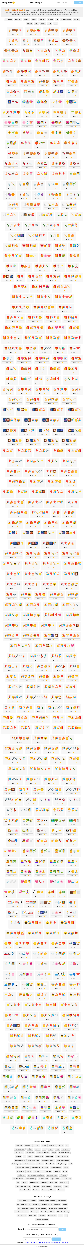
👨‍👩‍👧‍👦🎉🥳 (71, 830)
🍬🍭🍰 (60, 50)
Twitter (27, 1242)
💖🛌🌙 (72, 881)
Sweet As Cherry (17, 1178)
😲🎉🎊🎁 (58, 943)
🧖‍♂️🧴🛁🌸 (29, 1107)
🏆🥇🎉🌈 (11, 820)
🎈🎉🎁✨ (13, 471)
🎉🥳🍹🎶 (33, 686)
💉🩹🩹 (11, 881)
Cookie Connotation (27, 1164)
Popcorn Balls (30, 1152)
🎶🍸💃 (11, 809)
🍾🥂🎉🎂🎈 (51, 225)
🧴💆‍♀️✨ (62, 1117)
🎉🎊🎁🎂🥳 (31, 615)
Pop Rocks (61, 1190)
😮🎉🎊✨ (53, 933)
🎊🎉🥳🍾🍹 (17, 768)
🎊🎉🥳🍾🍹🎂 (40, 768)
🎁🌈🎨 (60, 245)
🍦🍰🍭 (13, 40)
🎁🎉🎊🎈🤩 (35, 327)
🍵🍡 (11, 184)
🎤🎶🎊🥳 (55, 789)
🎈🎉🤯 (22, 491)
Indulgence (18, 19)
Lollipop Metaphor (20, 1160)
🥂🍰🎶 (9, 994)
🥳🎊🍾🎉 (13, 1056)
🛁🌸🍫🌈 (58, 963)
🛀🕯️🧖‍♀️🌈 (58, 953)
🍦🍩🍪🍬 (15, 30)
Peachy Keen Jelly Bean (23, 1186)
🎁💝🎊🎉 (42, 358)
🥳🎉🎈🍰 (31, 1025)
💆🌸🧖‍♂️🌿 (29, 851)
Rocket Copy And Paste (47, 1212)
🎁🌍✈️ (74, 245)
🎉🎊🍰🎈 (33, 604)
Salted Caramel (43, 1178)
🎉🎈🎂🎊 (13, 573)
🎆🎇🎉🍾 (74, 409)
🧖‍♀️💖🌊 (74, 1087)
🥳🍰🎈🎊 (58, 994)
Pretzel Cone (53, 1182)
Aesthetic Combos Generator (47, 1200)
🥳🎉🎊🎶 (35, 1035)
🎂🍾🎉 (7, 389)
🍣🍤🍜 (13, 153)
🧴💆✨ (76, 1117)
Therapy (26, 19)
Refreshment (65, 1149)
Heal (70, 1164)
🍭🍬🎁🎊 (42, 60)
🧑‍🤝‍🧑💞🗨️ (72, 1056)
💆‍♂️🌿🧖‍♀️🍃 (56, 871)
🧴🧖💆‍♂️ (67, 1128)
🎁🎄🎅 (72, 266)
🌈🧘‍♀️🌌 (58, 91)
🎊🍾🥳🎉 (73, 707)
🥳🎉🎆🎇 (13, 1025)
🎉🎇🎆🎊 (49, 543)
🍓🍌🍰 (54, 143)
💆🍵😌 (74, 851)
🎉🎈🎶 (11, 594)
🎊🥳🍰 (72, 81)
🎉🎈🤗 (25, 594)
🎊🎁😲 (7, 717)
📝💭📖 (27, 912)
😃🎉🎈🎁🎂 (33, 922)
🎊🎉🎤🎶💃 (71, 748)
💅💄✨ (71, 840)
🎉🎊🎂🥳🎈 (31, 635)
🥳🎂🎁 (51, 1004)
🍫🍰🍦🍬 (11, 163)
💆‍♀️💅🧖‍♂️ (40, 861)
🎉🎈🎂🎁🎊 (72, 563)
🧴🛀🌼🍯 (19, 1128)
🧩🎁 (20, 1117)
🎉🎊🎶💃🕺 (38, 656)
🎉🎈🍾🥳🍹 (11, 563)
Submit (62, 1229)
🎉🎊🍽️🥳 (51, 604)
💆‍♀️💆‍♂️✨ (72, 861)
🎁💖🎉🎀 (24, 358)
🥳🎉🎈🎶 (71, 1025)
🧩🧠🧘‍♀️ (33, 1117)
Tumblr (58, 1242)
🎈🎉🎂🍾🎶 (33, 471)
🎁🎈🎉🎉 (53, 276)
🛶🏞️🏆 (27, 984)
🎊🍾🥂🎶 (55, 707)
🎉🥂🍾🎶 (15, 686)
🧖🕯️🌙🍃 (74, 1076)
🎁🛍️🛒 (25, 379)
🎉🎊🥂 (27, 666)
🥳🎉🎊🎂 (17, 1035)
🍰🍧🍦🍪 (74, 60)
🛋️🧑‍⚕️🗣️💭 (11, 984)
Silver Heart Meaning (63, 1212)
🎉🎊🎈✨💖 (65, 645)
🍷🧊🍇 (38, 194)
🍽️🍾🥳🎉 (69, 204)
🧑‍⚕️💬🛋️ (24, 1066)
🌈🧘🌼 (43, 91)
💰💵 (62, 892)
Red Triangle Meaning (23, 1204)
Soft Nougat (63, 1175)
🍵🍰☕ (38, 184)
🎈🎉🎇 (51, 471)
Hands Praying (52, 1215)
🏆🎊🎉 (58, 809)
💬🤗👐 (38, 892)
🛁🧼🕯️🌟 (44, 974)
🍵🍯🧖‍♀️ (24, 184)
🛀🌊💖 (24, 953)
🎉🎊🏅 (56, 656)
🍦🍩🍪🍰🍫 (31, 153)
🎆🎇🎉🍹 (56, 409)
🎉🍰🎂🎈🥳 (15, 502)
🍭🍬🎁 (25, 60)
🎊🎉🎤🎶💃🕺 (15, 758)
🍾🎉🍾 (61, 214)
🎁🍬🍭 (11, 266)
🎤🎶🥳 (31, 799)
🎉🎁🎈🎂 (51, 522)
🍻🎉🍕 (13, 204)
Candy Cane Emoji (33, 1160)
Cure (36, 23)
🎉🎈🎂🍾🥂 (51, 563)
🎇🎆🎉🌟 (15, 440)
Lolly (18, 1182)
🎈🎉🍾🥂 (69, 461)
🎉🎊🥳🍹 (44, 666)
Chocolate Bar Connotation (40, 1167)
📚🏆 (72, 902)
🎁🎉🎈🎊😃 (20, 307)
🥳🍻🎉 (74, 994)
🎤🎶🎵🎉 (73, 789)
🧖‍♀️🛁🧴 (25, 1097)
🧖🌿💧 (7, 1076)
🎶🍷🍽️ (74, 799)
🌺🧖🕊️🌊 (73, 122)
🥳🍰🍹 (42, 994)
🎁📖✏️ (11, 368)
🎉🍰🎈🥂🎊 (54, 502)
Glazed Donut (50, 1164)
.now (7, 2)
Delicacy (76, 19)
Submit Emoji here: (24, 1229)
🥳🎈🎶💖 (11, 1015)
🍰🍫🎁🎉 (24, 71)
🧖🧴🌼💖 (29, 1087)
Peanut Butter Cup (25, 1190)
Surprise (50, 19)
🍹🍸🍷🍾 (73, 194)
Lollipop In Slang (61, 1164)
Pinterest (47, 1242)
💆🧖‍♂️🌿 (11, 861)
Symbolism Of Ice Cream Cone (42, 1171)
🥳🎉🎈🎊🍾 (51, 1025)
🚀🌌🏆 (74, 943)
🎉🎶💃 (60, 666)
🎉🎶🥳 (74, 666)
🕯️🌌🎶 (42, 912)
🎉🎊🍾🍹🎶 (71, 604)
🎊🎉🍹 (25, 727)
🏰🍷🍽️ (42, 830)
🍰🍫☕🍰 (11, 173)
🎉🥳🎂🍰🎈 (53, 686)
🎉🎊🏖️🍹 (11, 666)
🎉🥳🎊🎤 (15, 697)
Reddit (53, 1242)
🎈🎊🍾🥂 (74, 491)
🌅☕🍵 (29, 91)
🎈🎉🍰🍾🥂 (35, 461)
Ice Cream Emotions (63, 1160)
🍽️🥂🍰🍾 (9, 214)
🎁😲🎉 (11, 379)
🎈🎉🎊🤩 (55, 481)
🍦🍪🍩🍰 (51, 153)
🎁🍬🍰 (11, 81)
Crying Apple (34, 1212)
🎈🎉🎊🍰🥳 (69, 471)
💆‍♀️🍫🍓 (25, 861)
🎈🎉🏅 (71, 481)
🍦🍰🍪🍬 (69, 30)
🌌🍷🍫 (13, 101)
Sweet (49, 23)
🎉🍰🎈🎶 (35, 502)
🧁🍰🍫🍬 (13, 91)
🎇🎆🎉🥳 (69, 440)
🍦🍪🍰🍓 (33, 30)
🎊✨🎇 (9, 789)
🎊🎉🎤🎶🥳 (38, 758)
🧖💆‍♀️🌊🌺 (56, 1076)
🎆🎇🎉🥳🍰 (51, 420)
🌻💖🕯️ (27, 132)
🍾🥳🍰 (69, 235)
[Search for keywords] (64, 2)
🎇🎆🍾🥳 (74, 430)
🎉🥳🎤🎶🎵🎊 (36, 697)
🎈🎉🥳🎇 (38, 491)
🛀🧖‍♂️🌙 (74, 953)
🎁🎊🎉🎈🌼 (13, 348)
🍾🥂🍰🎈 (13, 225)
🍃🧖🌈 (11, 143)
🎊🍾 (40, 707)
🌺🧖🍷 (42, 122)
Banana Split (21, 1171)
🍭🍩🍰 (74, 50)
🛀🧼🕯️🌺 (26, 963)
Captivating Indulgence (48, 1190)
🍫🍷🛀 (27, 163)
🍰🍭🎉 (76, 71)
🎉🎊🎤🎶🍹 (17, 656)
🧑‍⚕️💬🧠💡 (40, 1066)
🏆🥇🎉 (72, 809)
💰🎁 (51, 892)
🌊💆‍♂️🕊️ (72, 91)
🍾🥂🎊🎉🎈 (36, 235)
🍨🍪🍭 (38, 40)
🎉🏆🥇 (11, 676)
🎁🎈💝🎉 (20, 286)
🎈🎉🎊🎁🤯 (17, 481)
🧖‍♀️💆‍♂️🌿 (60, 1087)
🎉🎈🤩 (40, 594)
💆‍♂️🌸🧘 (40, 871)
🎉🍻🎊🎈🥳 (18, 512)
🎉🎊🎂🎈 (11, 635)
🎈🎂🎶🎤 (15, 461)
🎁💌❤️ (74, 348)
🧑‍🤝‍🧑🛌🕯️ (9, 1066)
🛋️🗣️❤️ (74, 974)
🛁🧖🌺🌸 (26, 974)
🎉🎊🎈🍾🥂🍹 (20, 645)
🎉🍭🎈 (58, 81)
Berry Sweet (57, 1186)
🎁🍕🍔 (74, 255)
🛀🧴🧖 (9, 963)
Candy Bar (57, 1171)
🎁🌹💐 (60, 255)
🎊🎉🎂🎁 (33, 748)
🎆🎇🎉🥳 (31, 420)
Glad (60, 1215)
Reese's (66, 1186)
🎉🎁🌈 (69, 512)
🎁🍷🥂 (58, 266)
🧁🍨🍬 (29, 1056)
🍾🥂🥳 (54, 235)
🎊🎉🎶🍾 (58, 758)
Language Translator (42, 1219)
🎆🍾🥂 (7, 409)
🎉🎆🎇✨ (17, 543)
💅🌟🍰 (42, 840)
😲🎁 (7, 943)
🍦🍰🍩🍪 (51, 30)
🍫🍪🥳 (27, 50)
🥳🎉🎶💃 (53, 1045)
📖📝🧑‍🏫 (60, 902)
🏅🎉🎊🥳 (42, 809)
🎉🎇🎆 (33, 543)
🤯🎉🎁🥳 (58, 984)
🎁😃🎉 (54, 368)
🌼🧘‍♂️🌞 (56, 132)
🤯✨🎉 (74, 984)
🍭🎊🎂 (58, 60)
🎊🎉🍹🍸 (42, 727)
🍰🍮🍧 (27, 173)
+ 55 (55, 23)
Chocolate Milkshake (43, 1152)
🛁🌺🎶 (74, 963)
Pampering (42, 19)
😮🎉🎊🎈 (35, 933)
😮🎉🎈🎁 (67, 922)
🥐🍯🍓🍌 (26, 994)
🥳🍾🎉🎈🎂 (33, 1004)
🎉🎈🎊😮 (49, 584)
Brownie (18, 1156)
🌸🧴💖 (27, 122)
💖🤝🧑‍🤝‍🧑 (9, 892)
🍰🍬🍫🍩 (42, 71)
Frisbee (65, 1204)
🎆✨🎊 (43, 430)
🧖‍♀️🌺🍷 (45, 1087)
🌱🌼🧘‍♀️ (76, 112)
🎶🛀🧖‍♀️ (25, 809)
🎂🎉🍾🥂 (15, 399)
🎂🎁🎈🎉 (24, 389)
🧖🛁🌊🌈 (11, 1087)
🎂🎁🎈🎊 (42, 389)
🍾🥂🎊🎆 (17, 235)
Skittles (66, 1167)
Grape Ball (43, 1182)
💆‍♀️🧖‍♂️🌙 (11, 871)
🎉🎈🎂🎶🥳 (33, 573)
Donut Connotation (56, 1167)
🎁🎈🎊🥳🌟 (73, 276)
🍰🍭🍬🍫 (60, 71)
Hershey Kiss (21, 1175)
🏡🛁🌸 (13, 830)
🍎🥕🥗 (40, 143)
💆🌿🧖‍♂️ (60, 851)
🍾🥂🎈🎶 (31, 225)
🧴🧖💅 (53, 1128)
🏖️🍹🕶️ (42, 820)
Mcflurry (30, 1156)
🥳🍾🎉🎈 (13, 1004)
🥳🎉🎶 (51, 1035)
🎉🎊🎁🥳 (29, 625)
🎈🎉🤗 (7, 491)
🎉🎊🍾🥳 (11, 615)
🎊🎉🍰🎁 (74, 717)
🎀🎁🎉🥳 (29, 245)
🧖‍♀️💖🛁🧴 (9, 1097)
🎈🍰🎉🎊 (24, 450)
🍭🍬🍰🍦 (9, 60)
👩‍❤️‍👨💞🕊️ (27, 840)
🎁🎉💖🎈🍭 (56, 327)
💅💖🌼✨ (11, 851)
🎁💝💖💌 (60, 358)
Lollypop (24, 1182)
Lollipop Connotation (62, 1156)
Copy (13, 34)
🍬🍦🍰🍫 (44, 50)
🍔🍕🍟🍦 (71, 143)
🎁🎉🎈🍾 (44, 296)
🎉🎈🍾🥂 (51, 553)
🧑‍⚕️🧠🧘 (74, 1066)
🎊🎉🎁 (58, 727)
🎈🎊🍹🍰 (56, 491)
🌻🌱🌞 (13, 132)
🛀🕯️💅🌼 (40, 953)
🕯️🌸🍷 (56, 912)
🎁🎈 (20, 276)
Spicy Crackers (46, 1186)
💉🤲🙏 (72, 871)
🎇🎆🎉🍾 (51, 440)
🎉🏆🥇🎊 (27, 676)
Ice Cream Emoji (66, 1178)
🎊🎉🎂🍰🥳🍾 (61, 738)
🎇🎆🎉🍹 (33, 440)
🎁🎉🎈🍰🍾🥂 (22, 296)
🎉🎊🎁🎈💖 (53, 615)
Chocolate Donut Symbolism (36, 1175)
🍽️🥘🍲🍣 (27, 214)
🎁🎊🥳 (31, 348)
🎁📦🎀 (25, 368)
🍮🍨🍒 (42, 163)
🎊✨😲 (38, 789)
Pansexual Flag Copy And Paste (50, 1204)
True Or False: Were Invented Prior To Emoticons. (32, 1208)
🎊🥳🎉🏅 (69, 779)
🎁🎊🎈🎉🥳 (33, 337)
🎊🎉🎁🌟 (74, 727)
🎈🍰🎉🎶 (42, 450)
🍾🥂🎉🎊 (71, 225)
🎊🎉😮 (74, 758)
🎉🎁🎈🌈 (33, 522)
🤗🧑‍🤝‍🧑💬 (42, 984)
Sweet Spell (36, 1186)
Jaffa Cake (36, 1190)
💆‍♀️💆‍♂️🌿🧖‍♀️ (56, 861)
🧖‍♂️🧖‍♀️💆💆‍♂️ (11, 1107)
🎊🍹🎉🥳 (26, 707)
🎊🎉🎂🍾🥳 (13, 748)
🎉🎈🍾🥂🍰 (71, 553)
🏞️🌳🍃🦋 (58, 820)
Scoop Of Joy (63, 1182)
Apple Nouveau (22, 1215)
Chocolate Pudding (64, 1152)
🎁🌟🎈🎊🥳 (13, 255)
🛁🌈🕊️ (42, 963)
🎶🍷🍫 (60, 799)
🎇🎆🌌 (58, 430)
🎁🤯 (38, 379)
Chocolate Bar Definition (22, 1167)
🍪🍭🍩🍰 (11, 50)
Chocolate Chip (19, 1152)
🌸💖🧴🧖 (11, 122)
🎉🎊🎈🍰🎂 (71, 635)
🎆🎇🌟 (22, 409)
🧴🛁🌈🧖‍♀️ (37, 1128)
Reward (34, 19)
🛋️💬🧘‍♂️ (60, 974)
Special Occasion (66, 19)
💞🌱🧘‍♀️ (24, 892)
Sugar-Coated (55, 1178)
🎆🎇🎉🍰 (38, 409)
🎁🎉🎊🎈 (71, 317)
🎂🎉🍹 (76, 389)
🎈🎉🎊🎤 (37, 481)
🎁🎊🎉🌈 (53, 337)
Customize (42, 1215)
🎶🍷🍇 (45, 799)
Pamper (29, 23)
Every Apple (32, 1215)
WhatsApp (65, 1242)
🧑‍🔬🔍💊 (58, 1056)
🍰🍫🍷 (74, 163)
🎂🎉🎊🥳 (51, 399)
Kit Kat (65, 1171)
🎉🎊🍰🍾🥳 (13, 604)
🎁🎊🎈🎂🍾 (11, 337)
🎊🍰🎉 (71, 697)
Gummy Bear (49, 1156)
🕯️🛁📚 (15, 922)
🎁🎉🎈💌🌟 (15, 317)
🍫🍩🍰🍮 (69, 153)
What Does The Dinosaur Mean (57, 1208)
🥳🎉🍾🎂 (29, 1015)
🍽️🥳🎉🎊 (45, 214)
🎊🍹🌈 (9, 707)
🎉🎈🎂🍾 (31, 563)
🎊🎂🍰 (22, 717)
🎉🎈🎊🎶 (13, 584)
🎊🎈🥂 (58, 717)
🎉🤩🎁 (43, 676)
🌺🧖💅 (56, 122)
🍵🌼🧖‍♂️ (74, 173)
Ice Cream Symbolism (48, 1160)
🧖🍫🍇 (22, 1076)
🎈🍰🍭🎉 (27, 81)
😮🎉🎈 (51, 922)
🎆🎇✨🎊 (27, 430)
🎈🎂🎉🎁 (74, 450)
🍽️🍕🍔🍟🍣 (31, 204)
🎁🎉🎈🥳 (53, 317)
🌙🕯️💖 (56, 101)
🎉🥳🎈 (71, 686)
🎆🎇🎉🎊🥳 (11, 420)
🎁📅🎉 (76, 358)
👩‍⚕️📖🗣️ (13, 840)
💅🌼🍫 (56, 840)
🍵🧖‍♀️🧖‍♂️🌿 (69, 184)
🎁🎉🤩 (74, 327)
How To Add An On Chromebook (27, 1200)
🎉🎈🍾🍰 (33, 553)
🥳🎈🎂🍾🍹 (69, 1004)
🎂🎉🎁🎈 (33, 399)
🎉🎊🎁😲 (73, 615)
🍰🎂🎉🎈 (58, 173)
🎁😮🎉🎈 (71, 368)
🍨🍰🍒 (53, 40)
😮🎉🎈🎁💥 (15, 933)
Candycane (40, 1164)
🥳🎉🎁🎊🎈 (71, 1015)
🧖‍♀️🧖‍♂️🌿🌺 (42, 1097)
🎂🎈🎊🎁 (60, 389)
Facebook (33, 1242)
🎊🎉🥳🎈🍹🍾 (65, 768)
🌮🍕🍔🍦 (60, 112)
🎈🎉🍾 (53, 461)
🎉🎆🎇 (27, 532)
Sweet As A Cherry (30, 1178)
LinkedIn (40, 1242)
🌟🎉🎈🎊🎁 (11, 112)
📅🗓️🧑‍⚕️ (31, 902)
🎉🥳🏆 (56, 697)
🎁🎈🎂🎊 (35, 276)
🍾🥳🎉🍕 (11, 245)
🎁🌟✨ (31, 255)
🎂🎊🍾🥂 (69, 399)
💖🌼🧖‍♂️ (25, 881)
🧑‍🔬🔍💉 (43, 1056)
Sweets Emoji (34, 1182)
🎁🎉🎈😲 (35, 317)
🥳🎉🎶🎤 (17, 1045)
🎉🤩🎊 (72, 676)
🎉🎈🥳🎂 (56, 594)
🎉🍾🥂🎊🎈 (40, 512)
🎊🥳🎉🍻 (51, 779)
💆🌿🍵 (45, 851)
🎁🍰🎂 (25, 266)
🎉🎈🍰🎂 (67, 543)
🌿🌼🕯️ (71, 132)
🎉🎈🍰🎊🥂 (13, 553)
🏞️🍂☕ (74, 820)
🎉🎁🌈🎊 (15, 522)
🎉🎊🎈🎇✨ (44, 645)
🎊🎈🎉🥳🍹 (40, 717)
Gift (57, 19)
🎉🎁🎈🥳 (69, 522)
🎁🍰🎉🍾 (42, 266)
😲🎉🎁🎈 (40, 943)
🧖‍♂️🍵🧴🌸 (74, 1097)
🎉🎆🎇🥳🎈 (67, 532)
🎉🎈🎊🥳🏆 (69, 584)
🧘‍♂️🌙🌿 (7, 1117)
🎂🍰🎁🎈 (53, 379)
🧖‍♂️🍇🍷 (58, 1097)
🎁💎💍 (7, 358)
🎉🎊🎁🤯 (11, 625)
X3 (65, 1215)
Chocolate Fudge (52, 1175)
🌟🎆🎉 (71, 101)
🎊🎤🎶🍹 (15, 779)
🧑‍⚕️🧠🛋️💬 (58, 1066)
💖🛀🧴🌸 (56, 881)
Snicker (43, 23)
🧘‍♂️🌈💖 (60, 1107)
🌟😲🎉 (43, 112)
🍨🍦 (25, 40)
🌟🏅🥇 (29, 112)
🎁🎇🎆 (7, 276)
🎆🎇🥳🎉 (9, 430)
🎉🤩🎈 (58, 676)
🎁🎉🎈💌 (65, 307)
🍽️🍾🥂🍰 (51, 204)
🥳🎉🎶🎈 (67, 1035)
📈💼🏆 (45, 902)
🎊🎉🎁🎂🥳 (20, 738)
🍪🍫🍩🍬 (69, 40)
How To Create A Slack (21, 1212)
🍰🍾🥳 (42, 173)
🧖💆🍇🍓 (38, 1076)
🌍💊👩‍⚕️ (42, 101)
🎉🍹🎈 (72, 502)
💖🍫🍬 (40, 881)
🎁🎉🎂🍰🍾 (62, 286)
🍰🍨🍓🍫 (58, 163)
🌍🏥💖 (27, 101)
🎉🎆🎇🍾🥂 (46, 532)
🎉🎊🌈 (72, 594)
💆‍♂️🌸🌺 (25, 871)
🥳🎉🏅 (69, 1045)
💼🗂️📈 (75, 892)
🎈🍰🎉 (7, 450)
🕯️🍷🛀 (71, 912)
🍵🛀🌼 (53, 184)
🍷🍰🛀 (24, 194)
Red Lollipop (15, 1164)
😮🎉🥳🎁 (71, 933)
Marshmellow (39, 1156)
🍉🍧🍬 (25, 143)
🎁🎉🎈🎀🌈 (63, 296)
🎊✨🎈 (24, 789)
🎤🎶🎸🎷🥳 (13, 799)
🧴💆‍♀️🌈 (47, 1117)
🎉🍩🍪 (43, 81)
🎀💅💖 (45, 245)
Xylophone (35, 1204)
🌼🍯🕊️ (42, 132)
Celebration (9, 19)
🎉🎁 (56, 512)
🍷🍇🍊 (9, 194)
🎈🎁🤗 (58, 450)
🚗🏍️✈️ (9, 953)
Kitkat (29, 1171)
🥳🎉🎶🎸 (35, 1045)
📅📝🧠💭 (15, 902)
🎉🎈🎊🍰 (53, 573)
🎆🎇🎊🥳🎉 (72, 420)
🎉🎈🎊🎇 (71, 573)
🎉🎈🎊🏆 (31, 584)
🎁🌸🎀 (45, 255)
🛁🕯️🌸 (9, 974)
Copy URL (56, 1239)
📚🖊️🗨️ (13, 912)
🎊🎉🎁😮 (40, 738)
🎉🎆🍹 (13, 532)
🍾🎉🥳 (76, 214)
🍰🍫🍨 (7, 71)
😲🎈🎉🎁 (22, 943)
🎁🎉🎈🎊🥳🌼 (43, 307)
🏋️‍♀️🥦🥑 (27, 820)
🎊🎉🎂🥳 (51, 748)
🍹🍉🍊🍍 (55, 194)
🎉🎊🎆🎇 (51, 635)
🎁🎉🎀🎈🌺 (40, 286)
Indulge (54, 1152)
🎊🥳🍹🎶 (33, 779)
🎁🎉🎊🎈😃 (13, 327)
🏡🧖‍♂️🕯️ (27, 830)
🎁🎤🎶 (45, 348)
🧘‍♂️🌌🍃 (74, 1107)
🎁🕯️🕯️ (40, 368)
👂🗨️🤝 (56, 830)
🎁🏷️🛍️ (60, 348)
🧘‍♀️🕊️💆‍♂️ (45, 1107)
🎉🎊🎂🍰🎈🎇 (69, 625)
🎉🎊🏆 (71, 656)
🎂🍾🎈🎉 (71, 379)
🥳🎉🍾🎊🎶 (49, 1015)
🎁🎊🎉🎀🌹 (72, 337)
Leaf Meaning (62, 1200)
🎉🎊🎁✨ (48, 625)
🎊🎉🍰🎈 (9, 727)
